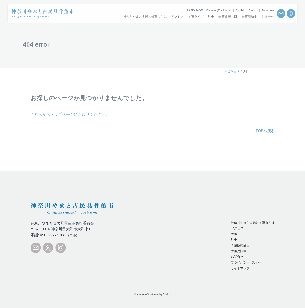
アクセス (237, 228)
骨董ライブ (238, 234)
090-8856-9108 (52, 235)
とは (252, 222)
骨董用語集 (238, 251)
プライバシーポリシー (246, 262)
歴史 (234, 239)
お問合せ (237, 257)
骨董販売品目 (240, 245)
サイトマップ (240, 268)
